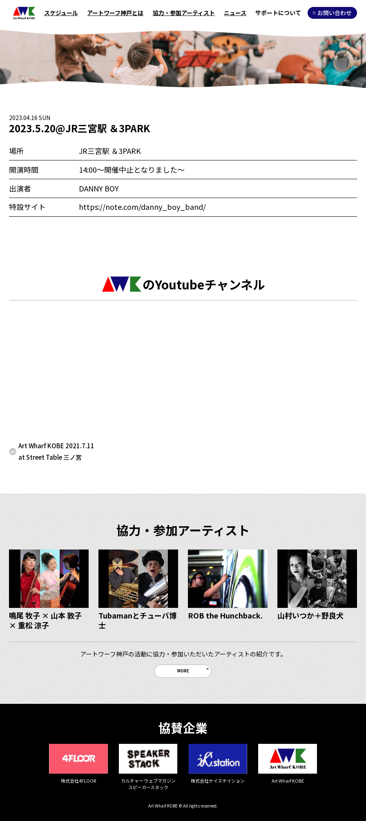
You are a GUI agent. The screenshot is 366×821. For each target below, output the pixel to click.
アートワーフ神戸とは (115, 13)
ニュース (235, 13)
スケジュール (61, 13)
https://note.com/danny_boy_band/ (142, 206)
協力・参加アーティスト (184, 13)
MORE (183, 671)
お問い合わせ (332, 13)
